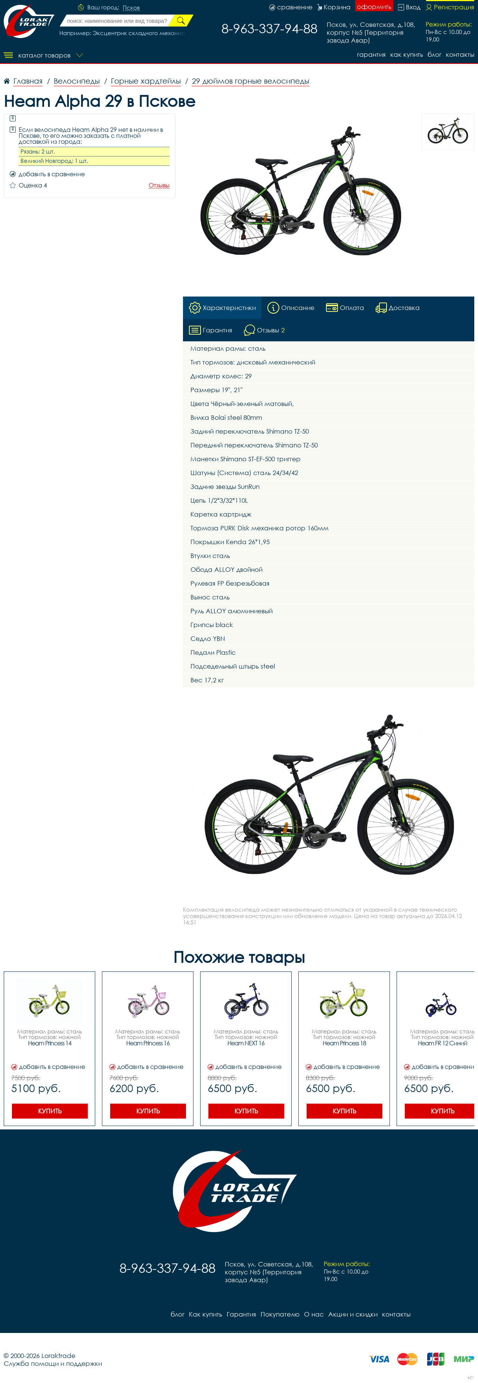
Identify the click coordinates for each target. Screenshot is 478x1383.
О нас (314, 1314)
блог (434, 54)
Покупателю (280, 1314)
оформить (374, 6)
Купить (50, 1111)
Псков (131, 8)
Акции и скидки (353, 1314)
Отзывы (159, 185)
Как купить (406, 54)
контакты (460, 54)
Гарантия (371, 54)
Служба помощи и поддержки (53, 1363)
